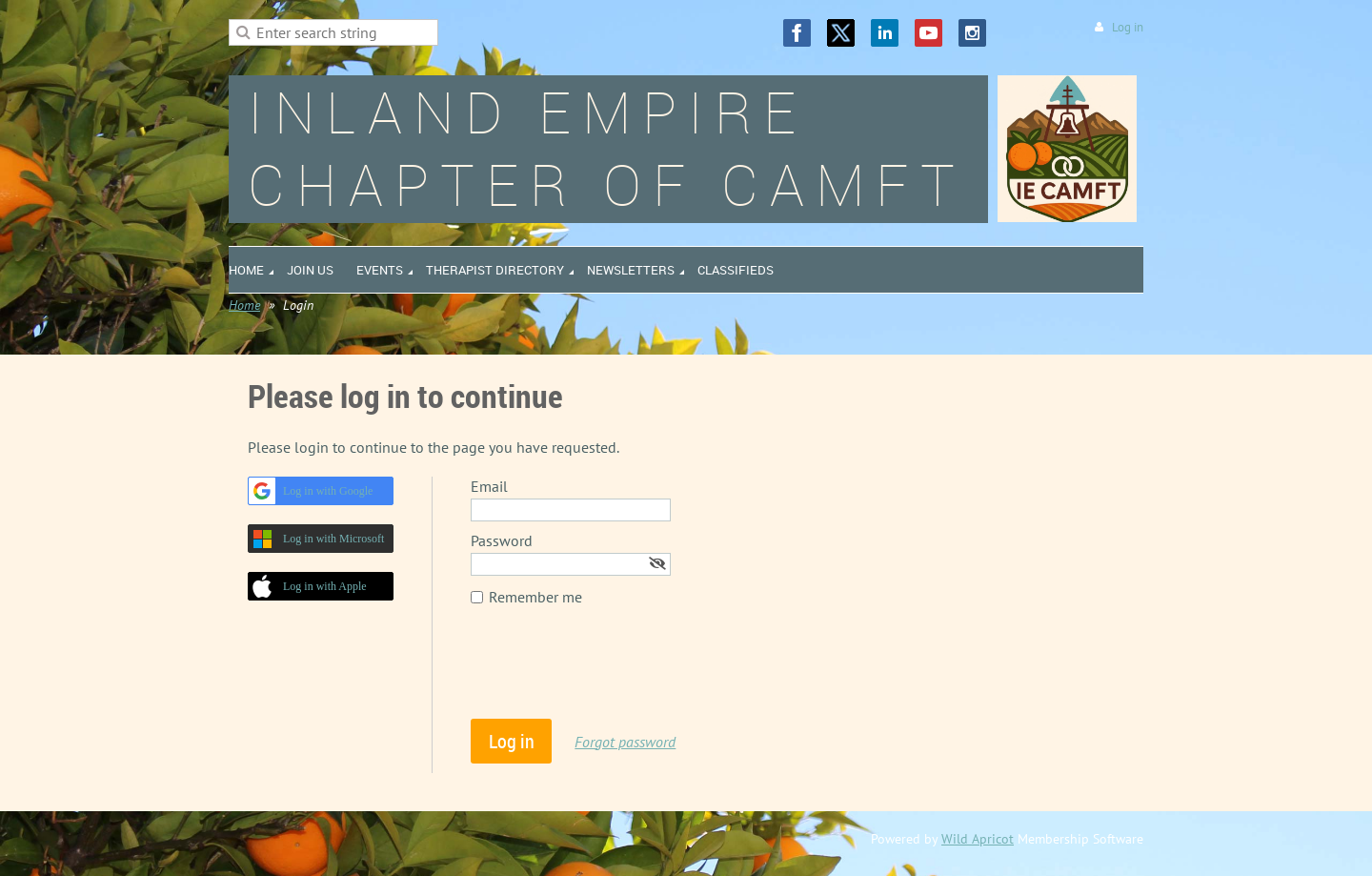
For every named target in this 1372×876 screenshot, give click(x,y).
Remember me (535, 596)
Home (244, 305)
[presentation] (615, 672)
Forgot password (625, 741)
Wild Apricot (977, 838)
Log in (1127, 27)
